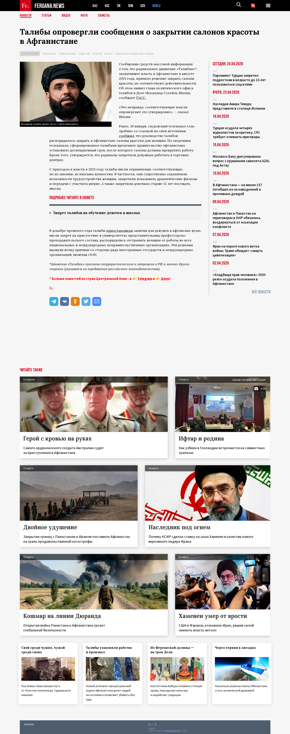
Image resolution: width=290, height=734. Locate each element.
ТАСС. (141, 98)
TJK (119, 5)
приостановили (119, 230)
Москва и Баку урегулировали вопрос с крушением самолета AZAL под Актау (241, 160)
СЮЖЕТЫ (104, 16)
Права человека (67, 53)
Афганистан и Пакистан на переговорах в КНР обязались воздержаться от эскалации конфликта (236, 220)
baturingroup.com (173, 730)
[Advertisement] (145, 340)
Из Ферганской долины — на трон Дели (173, 650)
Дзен (165, 278)
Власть (108, 53)
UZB (143, 5)
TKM (131, 5)
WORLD (158, 5)
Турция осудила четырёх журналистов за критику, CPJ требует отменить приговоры (236, 132)
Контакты (29, 723)
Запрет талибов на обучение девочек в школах (99, 212)
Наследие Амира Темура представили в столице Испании (239, 106)
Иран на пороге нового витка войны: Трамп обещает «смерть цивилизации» (238, 250)
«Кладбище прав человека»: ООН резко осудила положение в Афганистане (239, 279)
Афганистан (49, 53)
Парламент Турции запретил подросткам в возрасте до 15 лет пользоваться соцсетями (239, 80)
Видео (66, 16)
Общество (84, 53)
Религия (97, 53)
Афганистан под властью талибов (134, 53)
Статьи (47, 16)
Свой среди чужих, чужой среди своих (44, 650)
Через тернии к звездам (236, 648)
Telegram (144, 278)
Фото (84, 16)
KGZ (107, 5)
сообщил (126, 136)
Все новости (261, 292)
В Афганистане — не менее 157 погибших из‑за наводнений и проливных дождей (237, 189)
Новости (26, 16)
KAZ (95, 5)
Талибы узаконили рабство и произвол (110, 650)
